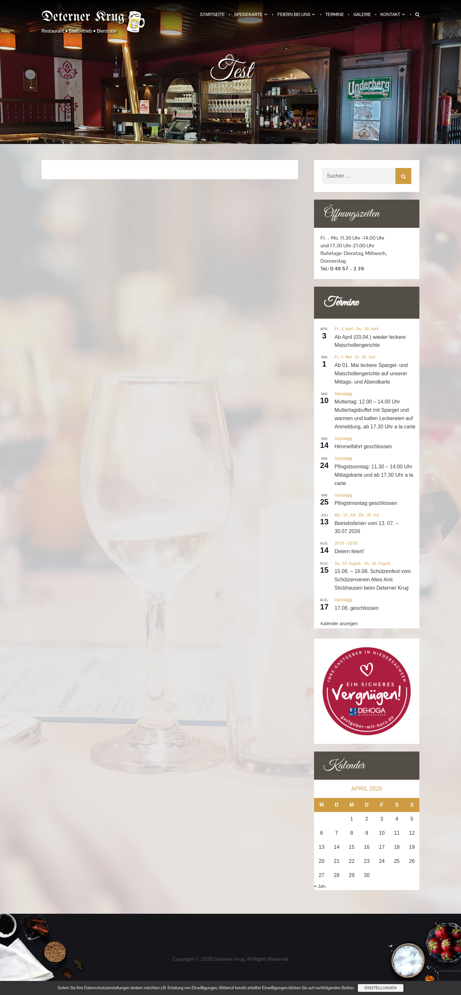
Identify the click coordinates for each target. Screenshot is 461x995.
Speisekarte (248, 14)
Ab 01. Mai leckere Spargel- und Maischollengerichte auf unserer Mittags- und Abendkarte (371, 373)
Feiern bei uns (294, 14)
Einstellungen (381, 988)
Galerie (362, 14)
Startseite (212, 14)
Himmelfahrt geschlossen (363, 446)
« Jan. (320, 886)
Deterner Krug (83, 17)
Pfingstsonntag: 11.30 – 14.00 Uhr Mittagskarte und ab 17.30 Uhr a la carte (374, 475)
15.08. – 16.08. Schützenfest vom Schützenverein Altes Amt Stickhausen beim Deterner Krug (373, 580)
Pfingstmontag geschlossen (366, 503)
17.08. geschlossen (357, 608)
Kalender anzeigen (339, 623)
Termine (334, 14)
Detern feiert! (349, 551)
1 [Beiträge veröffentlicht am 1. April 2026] (351, 819)
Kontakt (390, 14)
